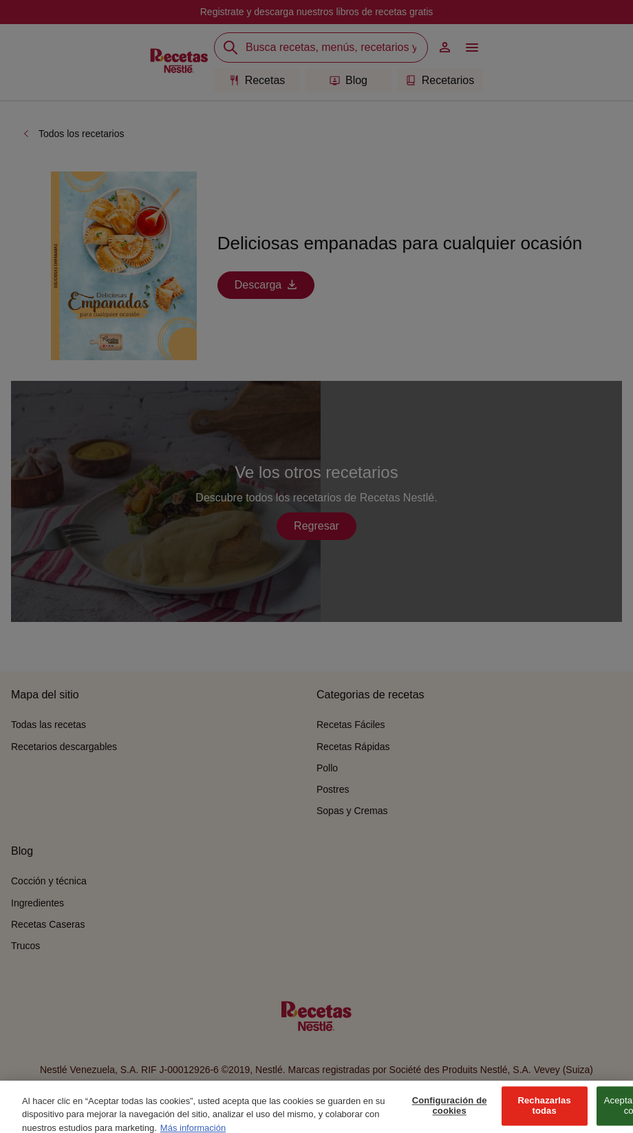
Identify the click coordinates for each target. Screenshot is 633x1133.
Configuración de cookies (449, 1112)
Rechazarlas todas (543, 1112)
